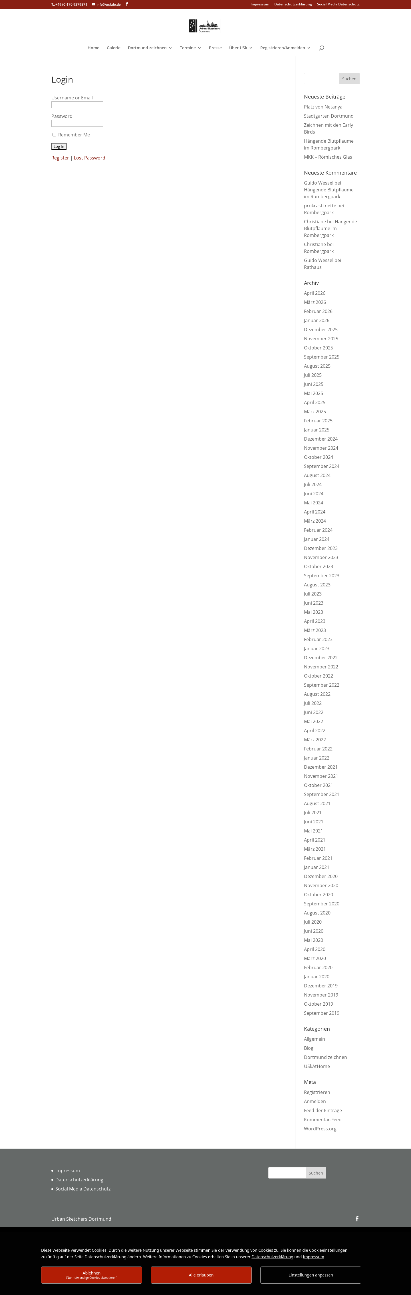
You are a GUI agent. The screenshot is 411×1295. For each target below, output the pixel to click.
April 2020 (314, 949)
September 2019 (321, 1013)
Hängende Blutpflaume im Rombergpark (330, 228)
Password (61, 116)
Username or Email (72, 98)
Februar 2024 (318, 530)
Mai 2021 (313, 831)
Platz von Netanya (323, 107)
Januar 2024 (316, 539)
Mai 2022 (313, 721)
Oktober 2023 (318, 566)
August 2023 (317, 585)
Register (60, 158)
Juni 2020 (313, 931)
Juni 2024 (313, 493)
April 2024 (314, 512)
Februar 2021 (318, 858)
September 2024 (321, 466)
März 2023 (315, 630)
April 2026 (314, 293)
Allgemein (314, 1039)
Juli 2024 (313, 484)
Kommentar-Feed (323, 1119)
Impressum (260, 5)
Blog (308, 1048)
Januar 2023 (316, 648)
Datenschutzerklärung (293, 5)
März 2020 (315, 958)
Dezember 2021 (321, 767)
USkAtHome (317, 1066)
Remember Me (74, 135)
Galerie (113, 48)
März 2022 (315, 740)
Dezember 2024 (321, 439)
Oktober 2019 (318, 1004)
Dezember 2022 (321, 657)
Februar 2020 (318, 967)
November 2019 (321, 995)
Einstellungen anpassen (311, 1275)
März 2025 (315, 411)
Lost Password (89, 158)
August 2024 (317, 475)
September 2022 (321, 685)
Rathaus (313, 267)
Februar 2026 (318, 311)
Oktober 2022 (318, 676)
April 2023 (314, 621)
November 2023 (321, 557)
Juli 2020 (313, 922)
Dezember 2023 (321, 548)
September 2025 (321, 357)
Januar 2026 (316, 320)
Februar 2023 (318, 639)
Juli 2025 (313, 375)
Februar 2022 (318, 749)
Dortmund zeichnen (147, 48)
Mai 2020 (313, 940)
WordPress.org (320, 1129)
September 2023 (321, 575)
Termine (188, 48)
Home (93, 48)
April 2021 (314, 840)
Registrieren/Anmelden (282, 48)
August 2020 (317, 913)
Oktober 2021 (318, 785)
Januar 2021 (316, 867)
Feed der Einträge (323, 1110)
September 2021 (321, 794)
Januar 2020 (316, 976)
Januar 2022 (316, 758)
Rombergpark (319, 212)
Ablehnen (91, 1275)
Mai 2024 (313, 503)
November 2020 (321, 885)
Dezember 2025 (321, 329)
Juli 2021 (313, 812)
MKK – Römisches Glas (328, 157)
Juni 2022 (313, 712)
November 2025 (321, 338)
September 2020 (321, 904)
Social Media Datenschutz (338, 5)
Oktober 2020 (318, 894)
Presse (215, 48)
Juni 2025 (313, 384)
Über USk (238, 48)
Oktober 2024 (318, 457)
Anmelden (315, 1101)
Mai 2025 (313, 393)
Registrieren (317, 1092)
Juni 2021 (313, 822)
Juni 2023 (313, 603)
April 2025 (314, 402)
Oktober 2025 (318, 348)
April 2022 (314, 730)
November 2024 (321, 448)
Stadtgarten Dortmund (329, 116)
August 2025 (317, 366)
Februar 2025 (318, 421)
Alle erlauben (201, 1275)
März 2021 (315, 849)
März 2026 (315, 302)
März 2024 (315, 521)
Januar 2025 (316, 430)
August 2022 (317, 694)
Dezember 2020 (321, 876)
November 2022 (321, 667)
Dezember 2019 (321, 986)
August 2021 (317, 803)
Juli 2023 (313, 594)
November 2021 (321, 776)
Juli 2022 (313, 703)
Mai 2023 (313, 612)
